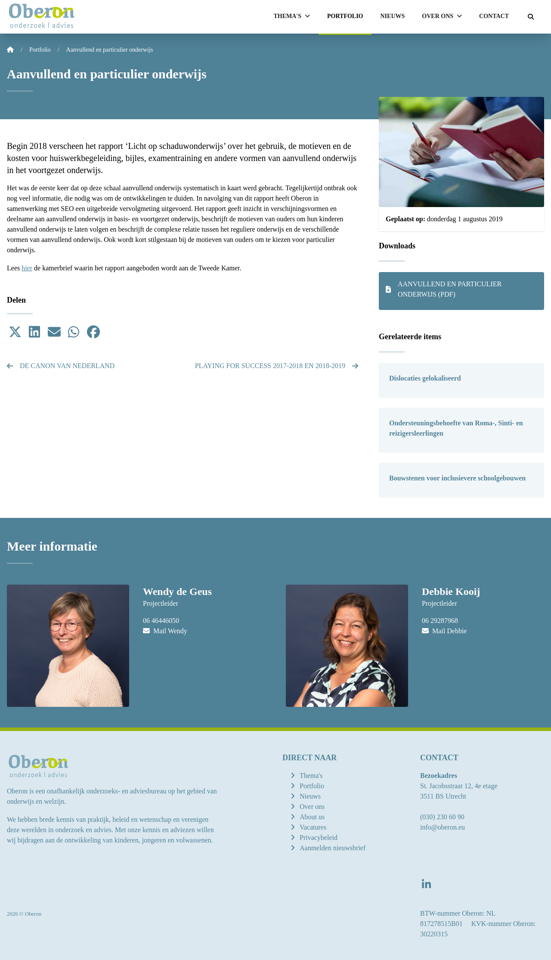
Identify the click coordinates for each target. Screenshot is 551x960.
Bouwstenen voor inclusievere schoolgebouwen (457, 478)
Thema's (311, 775)
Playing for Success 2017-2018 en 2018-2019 (276, 365)
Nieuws (393, 16)
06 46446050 (161, 620)
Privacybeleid (318, 837)
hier (27, 268)
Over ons (312, 806)
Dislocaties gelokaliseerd (425, 378)
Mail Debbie (444, 631)
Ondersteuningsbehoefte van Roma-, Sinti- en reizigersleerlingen (456, 428)
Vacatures (313, 827)
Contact (494, 16)
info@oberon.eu (442, 827)
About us (312, 817)
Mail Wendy (165, 631)
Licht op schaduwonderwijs (175, 146)
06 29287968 (440, 620)
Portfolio (345, 16)
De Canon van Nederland (61, 365)
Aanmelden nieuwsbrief (332, 848)
